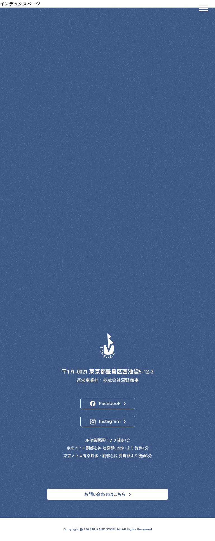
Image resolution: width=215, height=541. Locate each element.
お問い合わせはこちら (105, 494)
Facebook (109, 403)
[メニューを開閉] (203, 8)
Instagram (110, 421)
